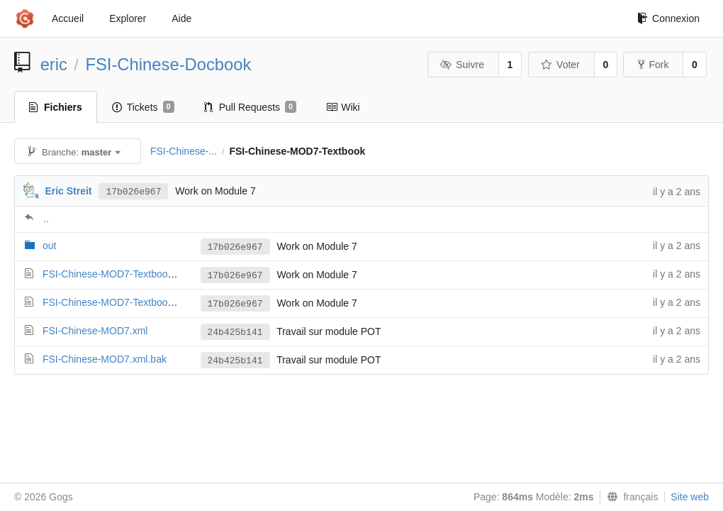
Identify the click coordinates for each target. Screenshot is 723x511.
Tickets (143, 107)
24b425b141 (235, 332)
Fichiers (55, 107)
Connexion (668, 18)
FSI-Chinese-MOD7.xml (95, 330)
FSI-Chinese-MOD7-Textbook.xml (117, 274)
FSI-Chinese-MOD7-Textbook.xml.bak (126, 302)
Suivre (462, 64)
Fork (653, 64)
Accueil (68, 18)
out (49, 245)
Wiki (342, 107)
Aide (181, 18)
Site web (690, 496)
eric (53, 64)
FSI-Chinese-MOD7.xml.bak (105, 359)
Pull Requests (250, 107)
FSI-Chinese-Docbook (168, 64)
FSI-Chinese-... (183, 151)
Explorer (127, 18)
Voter (560, 64)
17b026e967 (133, 192)
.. (46, 218)
